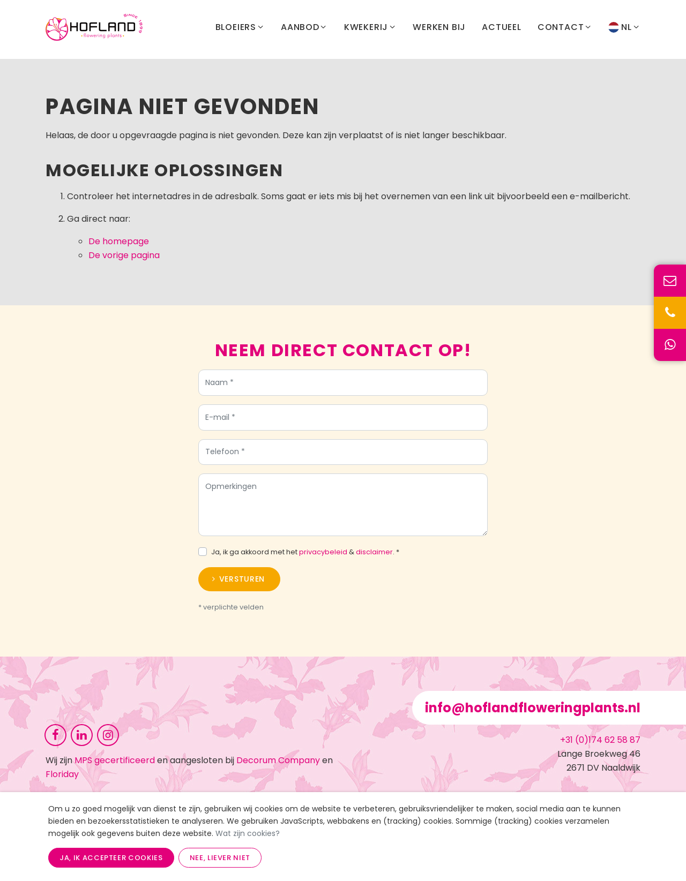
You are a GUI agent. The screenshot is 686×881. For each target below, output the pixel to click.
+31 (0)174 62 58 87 (600, 740)
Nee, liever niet (220, 858)
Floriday (62, 774)
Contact (565, 29)
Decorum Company (278, 760)
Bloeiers (240, 29)
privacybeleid (323, 556)
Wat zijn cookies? (247, 833)
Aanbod (304, 29)
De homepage (118, 241)
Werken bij (439, 29)
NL (624, 29)
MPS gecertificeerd (114, 760)
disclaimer (374, 556)
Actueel (501, 29)
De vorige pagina (124, 255)
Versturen (242, 583)
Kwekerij (370, 29)
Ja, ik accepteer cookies (111, 858)
